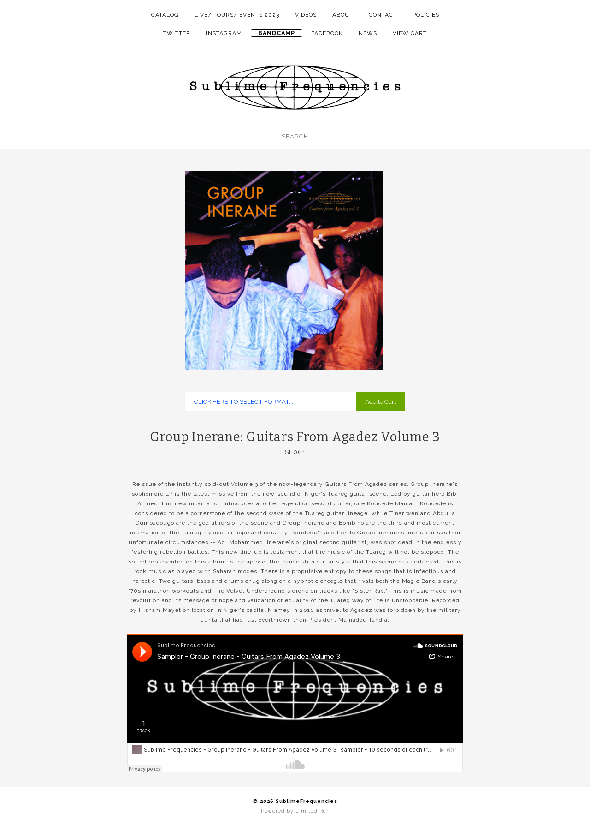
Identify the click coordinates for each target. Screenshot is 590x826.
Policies (426, 15)
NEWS (368, 33)
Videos (306, 15)
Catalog (165, 15)
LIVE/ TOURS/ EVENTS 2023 (237, 15)
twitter (176, 33)
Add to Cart (380, 401)
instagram (224, 33)
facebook (327, 33)
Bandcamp (276, 33)
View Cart (410, 33)
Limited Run (312, 811)
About (342, 15)
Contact (383, 15)
